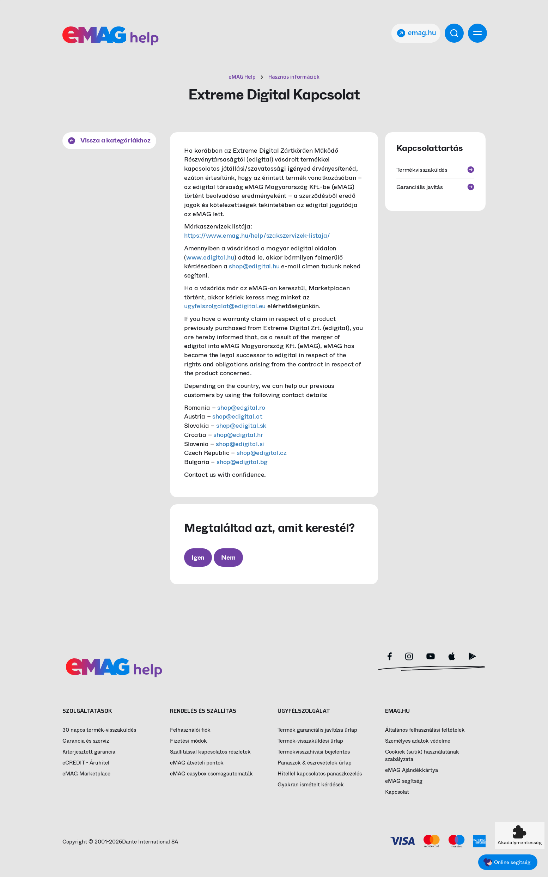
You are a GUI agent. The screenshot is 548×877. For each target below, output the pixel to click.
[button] (519, 835)
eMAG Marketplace (86, 774)
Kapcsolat (397, 792)
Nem (228, 557)
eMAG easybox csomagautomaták (211, 774)
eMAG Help (242, 77)
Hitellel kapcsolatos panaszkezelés (320, 774)
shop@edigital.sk (241, 425)
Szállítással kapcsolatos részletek (210, 752)
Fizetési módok (188, 741)
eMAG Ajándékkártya (411, 770)
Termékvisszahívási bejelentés (314, 752)
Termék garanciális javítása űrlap (317, 730)
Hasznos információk (293, 77)
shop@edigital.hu (254, 266)
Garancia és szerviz (85, 741)
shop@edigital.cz (262, 452)
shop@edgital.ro (241, 407)
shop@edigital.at (237, 416)
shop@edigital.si (240, 444)
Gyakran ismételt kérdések (311, 784)
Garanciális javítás (435, 187)
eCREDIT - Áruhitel (85, 763)
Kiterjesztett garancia (88, 752)
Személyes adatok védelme (417, 741)
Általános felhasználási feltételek (425, 730)
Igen (198, 557)
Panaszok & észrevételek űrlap (315, 763)
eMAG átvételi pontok (197, 763)
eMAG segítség (403, 781)
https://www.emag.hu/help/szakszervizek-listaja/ (257, 235)
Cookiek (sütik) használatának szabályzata (422, 755)
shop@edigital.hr (238, 434)
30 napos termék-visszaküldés (99, 730)
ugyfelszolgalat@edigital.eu (225, 306)
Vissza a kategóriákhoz (109, 140)
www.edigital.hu (210, 257)
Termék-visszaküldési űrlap (310, 741)
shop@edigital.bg (242, 462)
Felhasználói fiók (190, 730)
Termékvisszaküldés (435, 170)
